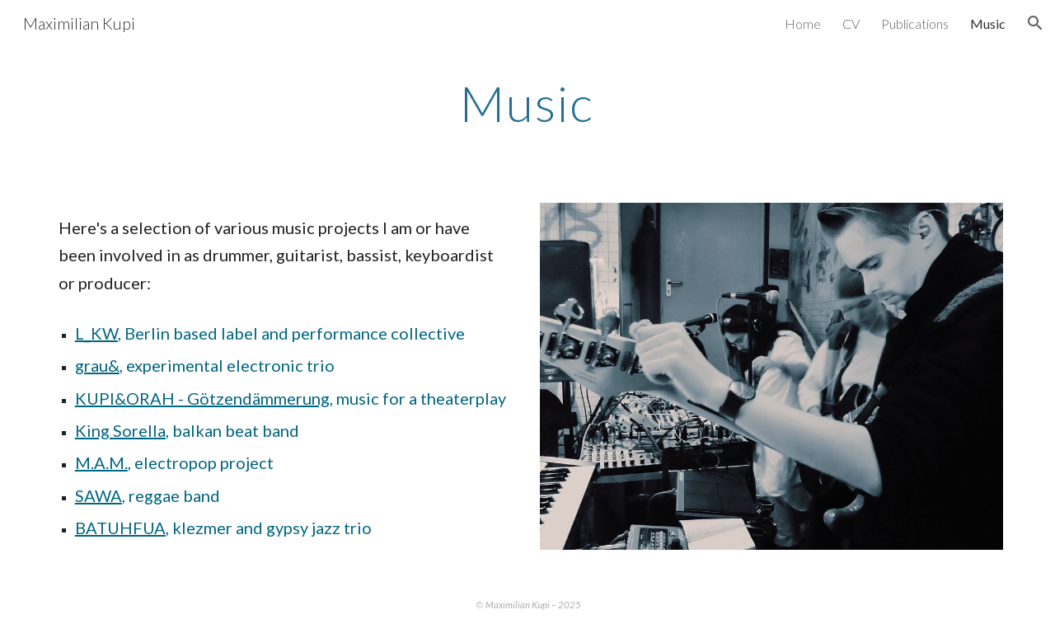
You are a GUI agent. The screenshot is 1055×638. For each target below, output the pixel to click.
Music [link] (988, 23)
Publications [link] (915, 23)
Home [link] (803, 23)
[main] (527, 103)
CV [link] (851, 23)
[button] (1035, 23)
